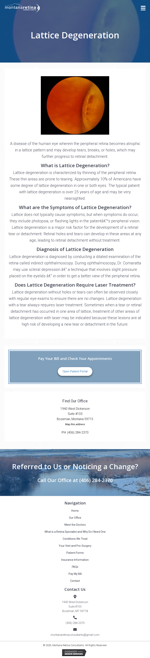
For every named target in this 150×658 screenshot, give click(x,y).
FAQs (75, 566)
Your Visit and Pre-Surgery (75, 545)
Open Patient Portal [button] (75, 371)
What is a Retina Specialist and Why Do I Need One (75, 531)
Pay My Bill (75, 573)
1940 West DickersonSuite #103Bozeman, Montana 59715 (75, 414)
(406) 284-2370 (77, 432)
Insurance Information (75, 559)
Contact (75, 580)
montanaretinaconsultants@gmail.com (75, 634)
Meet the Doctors (75, 524)
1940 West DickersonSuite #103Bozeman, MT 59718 (75, 607)
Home (75, 510)
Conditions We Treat (75, 538)
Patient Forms (75, 552)
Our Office (75, 517)
